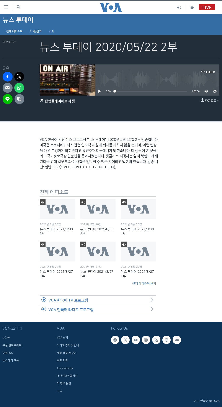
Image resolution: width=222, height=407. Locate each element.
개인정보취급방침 (67, 375)
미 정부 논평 (64, 383)
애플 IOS (8, 352)
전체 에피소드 (14, 31)
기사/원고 (36, 31)
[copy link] (19, 99)
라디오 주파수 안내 (68, 345)
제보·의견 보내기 (67, 352)
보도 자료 (62, 360)
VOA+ (6, 337)
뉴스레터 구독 (11, 360)
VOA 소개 (62, 337)
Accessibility (65, 368)
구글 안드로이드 (12, 345)
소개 (51, 31)
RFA (59, 391)
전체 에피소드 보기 (144, 283)
